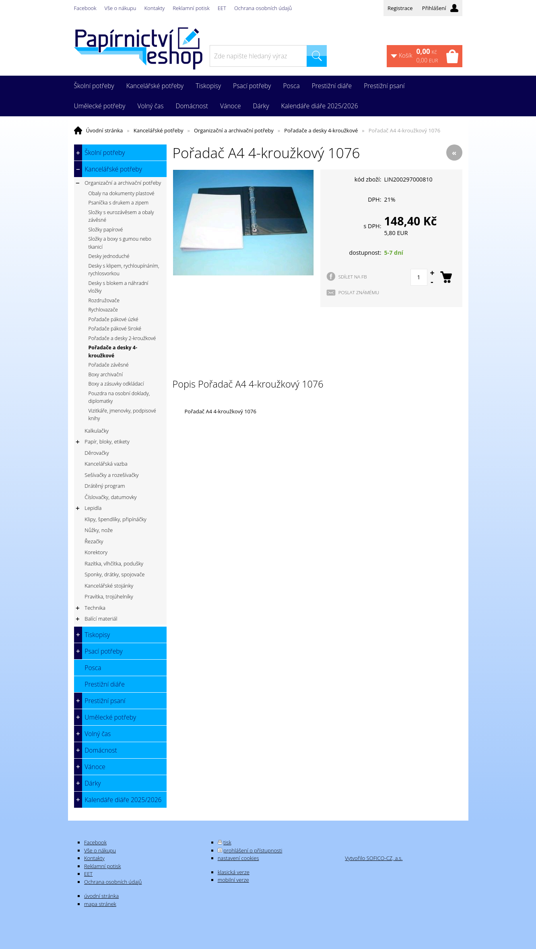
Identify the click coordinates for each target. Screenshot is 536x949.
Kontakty (154, 8)
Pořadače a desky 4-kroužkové (321, 130)
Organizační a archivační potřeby (234, 130)
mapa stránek (100, 904)
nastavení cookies (238, 858)
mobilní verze (233, 879)
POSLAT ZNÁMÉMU (358, 292)
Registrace (400, 8)
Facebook (85, 8)
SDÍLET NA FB (352, 276)
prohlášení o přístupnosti (252, 850)
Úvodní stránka (104, 130)
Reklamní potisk (191, 8)
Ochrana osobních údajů (263, 8)
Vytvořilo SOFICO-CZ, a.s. (373, 858)
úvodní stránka (101, 895)
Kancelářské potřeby (158, 130)
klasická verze (233, 872)
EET (222, 8)
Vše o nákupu (120, 8)
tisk (227, 842)
